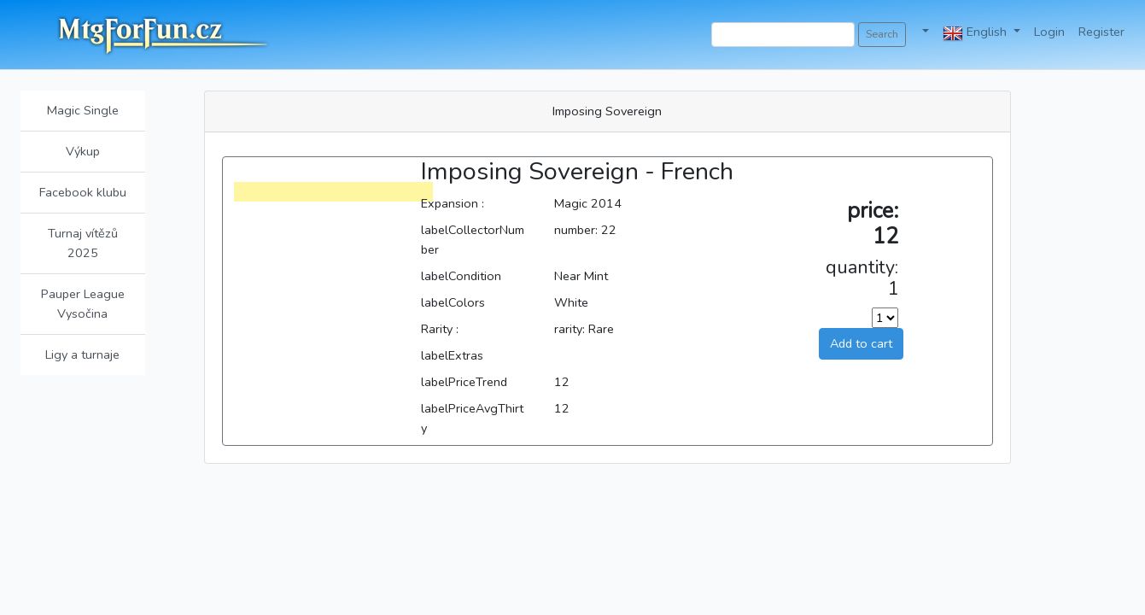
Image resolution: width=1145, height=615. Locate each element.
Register (1101, 31)
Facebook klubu (82, 192)
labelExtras (452, 355)
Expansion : (452, 203)
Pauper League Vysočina (83, 303)
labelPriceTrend (464, 381)
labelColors (453, 302)
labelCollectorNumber (472, 239)
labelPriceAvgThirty (472, 418)
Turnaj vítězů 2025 (83, 243)
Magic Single (83, 110)
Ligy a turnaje (82, 354)
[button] (925, 32)
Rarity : (440, 328)
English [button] (976, 33)
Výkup (83, 151)
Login (1049, 31)
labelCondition (461, 275)
